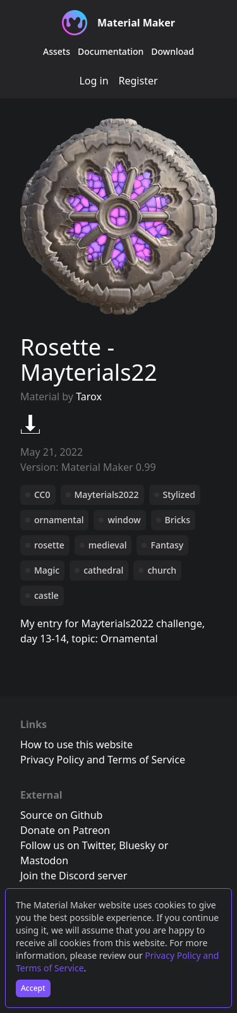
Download (172, 51)
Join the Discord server (73, 876)
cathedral (103, 570)
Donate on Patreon (65, 830)
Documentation (110, 51)
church (161, 570)
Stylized (179, 495)
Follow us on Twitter (67, 845)
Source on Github (61, 815)
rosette (49, 545)
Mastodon (44, 860)
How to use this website (76, 744)
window (123, 520)
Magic (46, 570)
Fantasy (166, 545)
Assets (56, 51)
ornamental (58, 520)
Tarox (89, 396)
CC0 (42, 495)
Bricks (177, 520)
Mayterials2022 (107, 495)
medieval (107, 545)
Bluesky (137, 845)
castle (46, 595)
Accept (33, 988)
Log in (93, 81)
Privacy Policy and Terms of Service (102, 760)
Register (138, 81)
